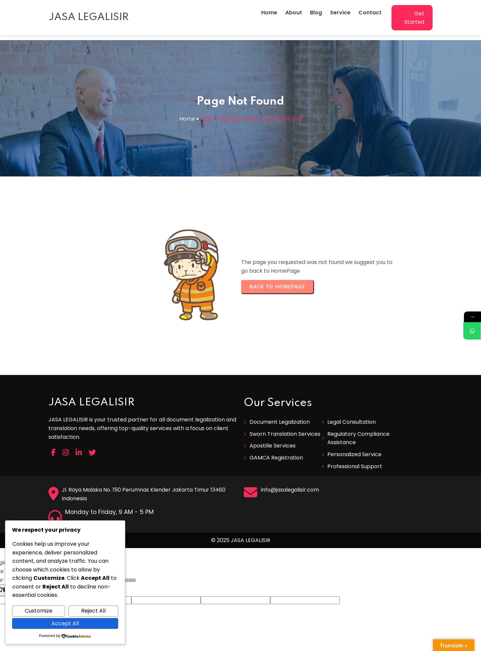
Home (187, 119)
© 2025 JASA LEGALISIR (240, 500)
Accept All (65, 623)
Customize (38, 611)
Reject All (93, 611)
